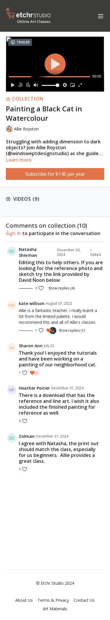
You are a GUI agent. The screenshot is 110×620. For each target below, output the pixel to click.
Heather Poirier (34, 388)
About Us (24, 600)
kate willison (32, 303)
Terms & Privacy (53, 600)
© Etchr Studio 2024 (55, 583)
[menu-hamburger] (100, 16)
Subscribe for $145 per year (55, 174)
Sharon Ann (31, 345)
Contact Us (84, 600)
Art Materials (55, 608)
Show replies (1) (72, 330)
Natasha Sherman (28, 252)
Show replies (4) (61, 288)
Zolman (27, 436)
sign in (13, 233)
